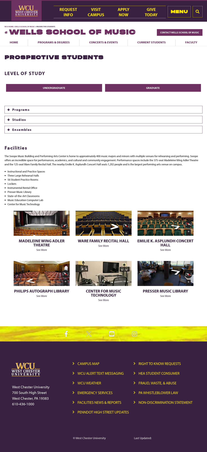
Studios (19, 120)
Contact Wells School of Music (179, 32)
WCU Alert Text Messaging (101, 373)
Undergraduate (54, 88)
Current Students (151, 42)
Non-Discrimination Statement (165, 402)
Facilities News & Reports (99, 402)
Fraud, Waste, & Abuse (157, 383)
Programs (21, 110)
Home (14, 42)
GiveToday (151, 12)
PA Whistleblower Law (158, 392)
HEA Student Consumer (159, 373)
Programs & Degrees (54, 42)
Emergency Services (95, 392)
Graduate (153, 88)
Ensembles (22, 130)
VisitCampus (96, 12)
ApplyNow (123, 12)
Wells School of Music (25, 26)
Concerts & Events (103, 42)
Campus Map (88, 363)
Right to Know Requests (160, 363)
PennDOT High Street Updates (103, 412)
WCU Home (9, 26)
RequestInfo (68, 12)
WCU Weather (89, 383)
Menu (179, 11)
